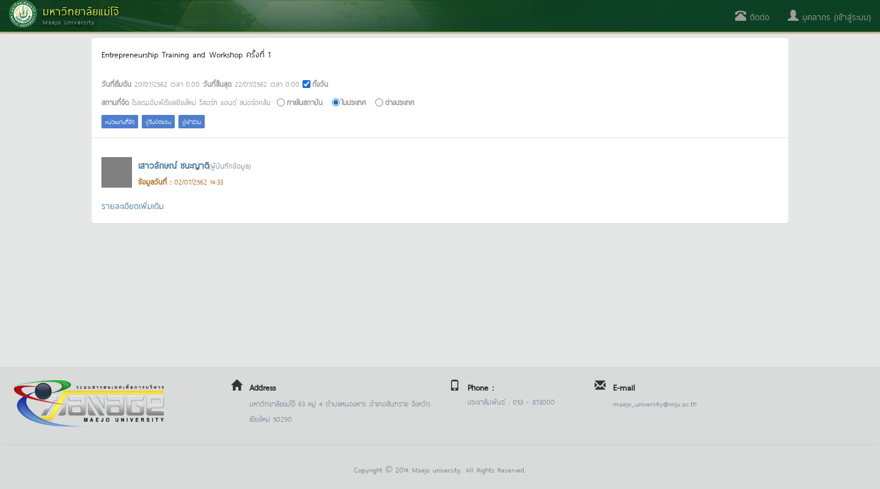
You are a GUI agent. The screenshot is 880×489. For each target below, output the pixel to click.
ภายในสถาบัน (305, 102)
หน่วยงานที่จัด (119, 121)
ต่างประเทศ (399, 102)
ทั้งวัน (320, 83)
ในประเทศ (354, 102)
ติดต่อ (752, 16)
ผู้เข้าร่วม (191, 121)
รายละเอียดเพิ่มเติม (132, 205)
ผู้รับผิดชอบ (158, 121)
